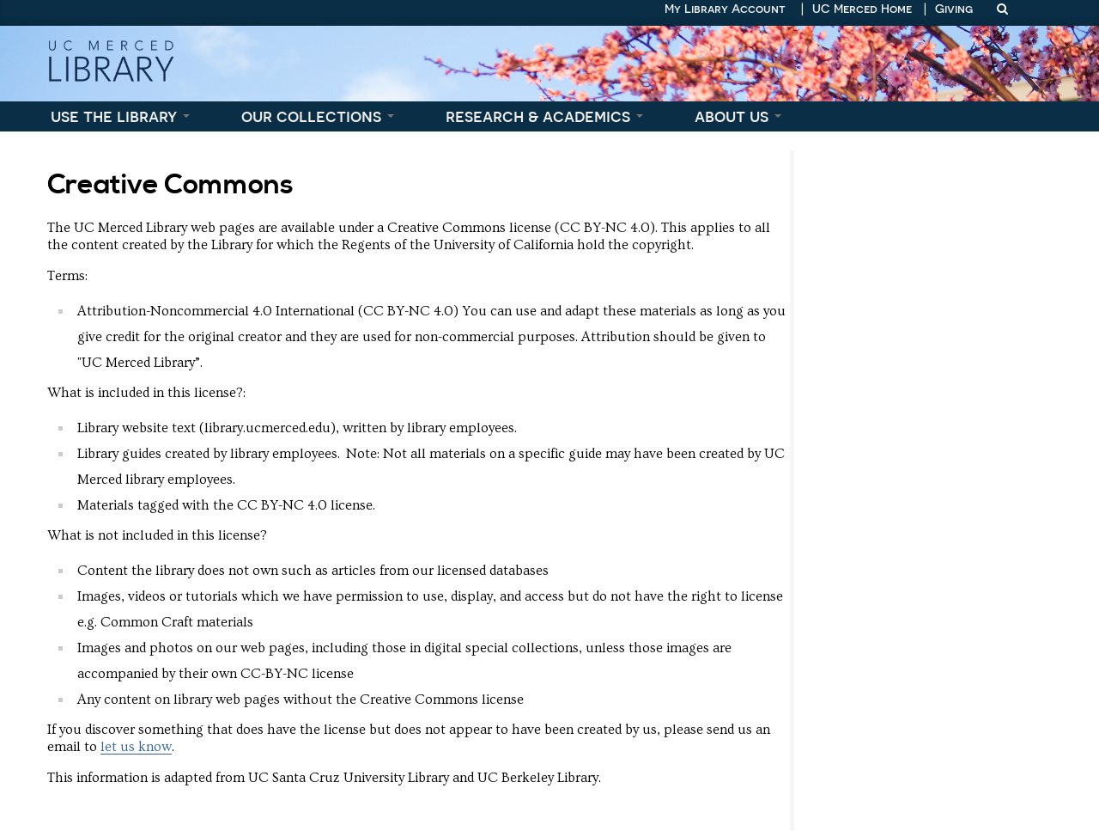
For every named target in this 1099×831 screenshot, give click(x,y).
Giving (954, 8)
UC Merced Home (862, 8)
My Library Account (725, 8)
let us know (136, 747)
